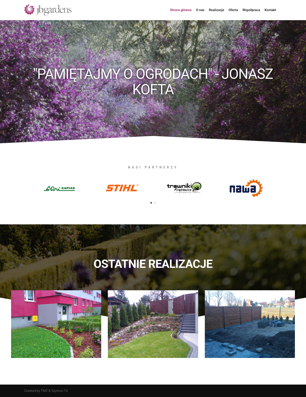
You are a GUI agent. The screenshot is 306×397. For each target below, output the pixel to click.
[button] (151, 202)
